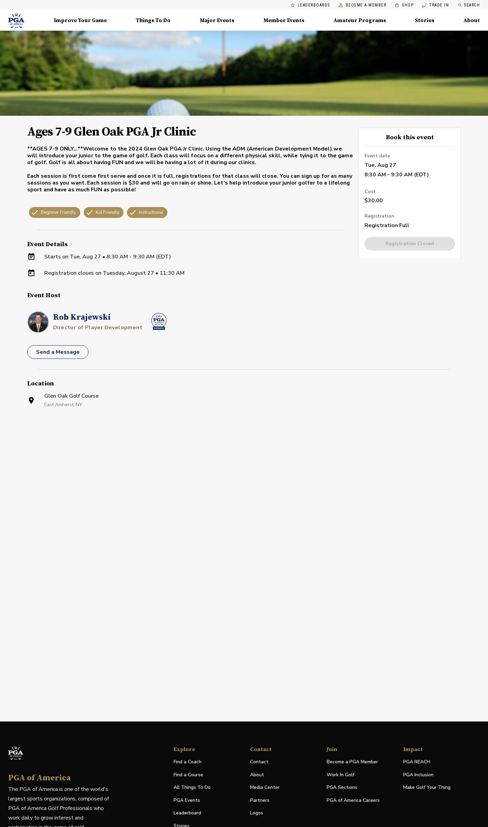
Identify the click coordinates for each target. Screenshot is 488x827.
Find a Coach (187, 762)
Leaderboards (310, 5)
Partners (260, 800)
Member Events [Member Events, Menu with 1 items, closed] (283, 20)
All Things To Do (192, 787)
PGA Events (187, 800)
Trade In (435, 5)
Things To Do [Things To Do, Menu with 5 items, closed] (153, 20)
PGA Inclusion (418, 775)
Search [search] (468, 5)
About (257, 775)
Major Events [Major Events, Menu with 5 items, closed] (217, 20)
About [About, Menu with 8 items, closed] (471, 20)
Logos (256, 813)
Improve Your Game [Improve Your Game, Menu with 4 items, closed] (80, 20)
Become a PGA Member (352, 762)
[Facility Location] (244, 494)
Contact (259, 762)
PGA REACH (416, 762)
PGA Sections (342, 787)
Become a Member (363, 5)
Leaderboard (187, 813)
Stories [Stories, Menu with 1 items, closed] (424, 20)
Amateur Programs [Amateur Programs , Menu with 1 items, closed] (360, 20)
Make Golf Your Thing (427, 787)
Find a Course (188, 775)
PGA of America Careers (353, 800)
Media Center (265, 787)
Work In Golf (340, 775)
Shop (404, 5)
